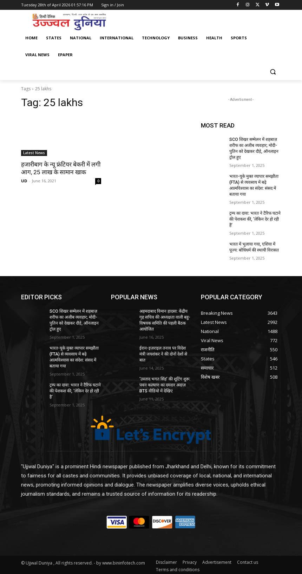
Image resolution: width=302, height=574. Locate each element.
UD (24, 180)
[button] (272, 72)
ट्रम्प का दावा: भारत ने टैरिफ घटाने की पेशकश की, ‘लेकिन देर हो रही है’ (254, 218)
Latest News (34, 152)
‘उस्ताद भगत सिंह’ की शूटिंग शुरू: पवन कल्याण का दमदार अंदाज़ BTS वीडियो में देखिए (164, 383)
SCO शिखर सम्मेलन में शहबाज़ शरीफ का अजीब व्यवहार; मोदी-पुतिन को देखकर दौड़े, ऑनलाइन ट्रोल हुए (253, 148)
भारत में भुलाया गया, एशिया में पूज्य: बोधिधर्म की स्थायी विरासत (254, 246)
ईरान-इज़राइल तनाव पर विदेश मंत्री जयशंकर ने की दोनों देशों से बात (163, 352)
